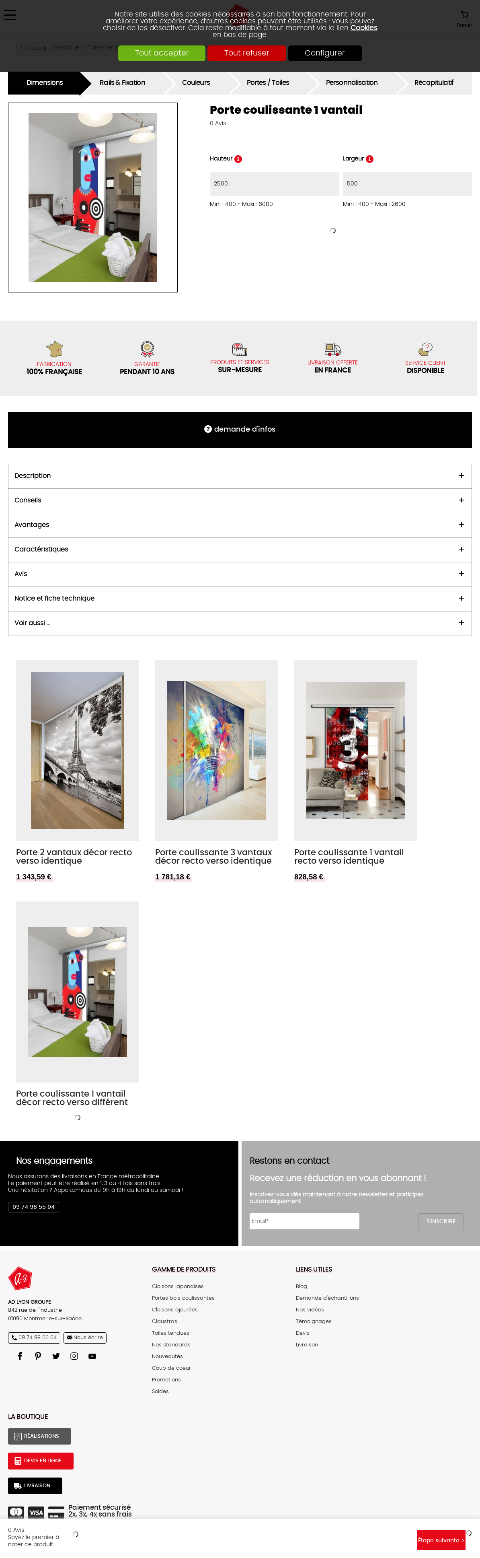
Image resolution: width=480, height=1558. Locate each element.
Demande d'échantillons (327, 1298)
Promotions (166, 1380)
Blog (301, 1286)
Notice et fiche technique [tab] (54, 599)
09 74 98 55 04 (33, 1207)
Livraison (307, 1345)
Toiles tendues (170, 1333)
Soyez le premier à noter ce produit (33, 1541)
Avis (218, 123)
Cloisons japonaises (178, 1286)
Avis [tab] (20, 574)
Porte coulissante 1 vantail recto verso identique (349, 856)
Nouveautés (167, 1356)
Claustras (164, 1321)
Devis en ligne (43, 1460)
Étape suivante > (441, 1541)
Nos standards (171, 1345)
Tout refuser (246, 53)
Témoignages (314, 1321)
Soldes (160, 1391)
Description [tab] (32, 476)
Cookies (364, 28)
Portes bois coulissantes (183, 1298)
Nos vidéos (310, 1310)
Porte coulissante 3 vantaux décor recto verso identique (213, 856)
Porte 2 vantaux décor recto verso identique (74, 856)
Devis (303, 1333)
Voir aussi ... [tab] (32, 623)
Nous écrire (88, 1337)
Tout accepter (162, 53)
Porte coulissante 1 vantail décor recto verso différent (72, 1098)
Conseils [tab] (27, 501)
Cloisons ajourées (175, 1310)
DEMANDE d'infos (245, 429)
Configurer (325, 53)
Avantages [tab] (31, 525)
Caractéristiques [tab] (41, 550)
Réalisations (41, 1436)
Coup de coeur (171, 1368)
